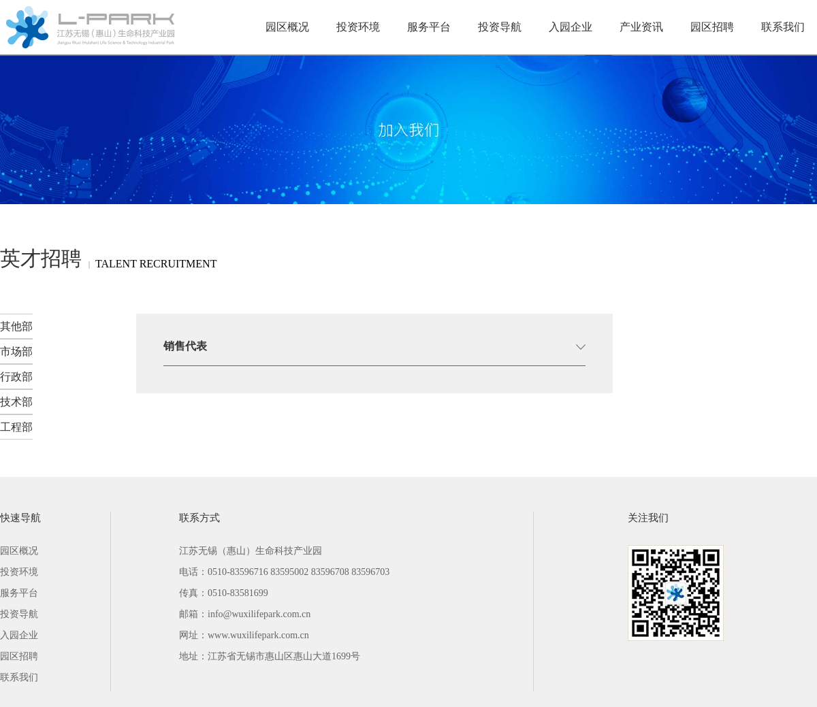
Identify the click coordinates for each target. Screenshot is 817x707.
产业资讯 (641, 27)
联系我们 (783, 27)
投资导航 (500, 27)
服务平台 (429, 27)
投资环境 (358, 27)
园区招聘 (712, 27)
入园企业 (570, 27)
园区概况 (287, 27)
